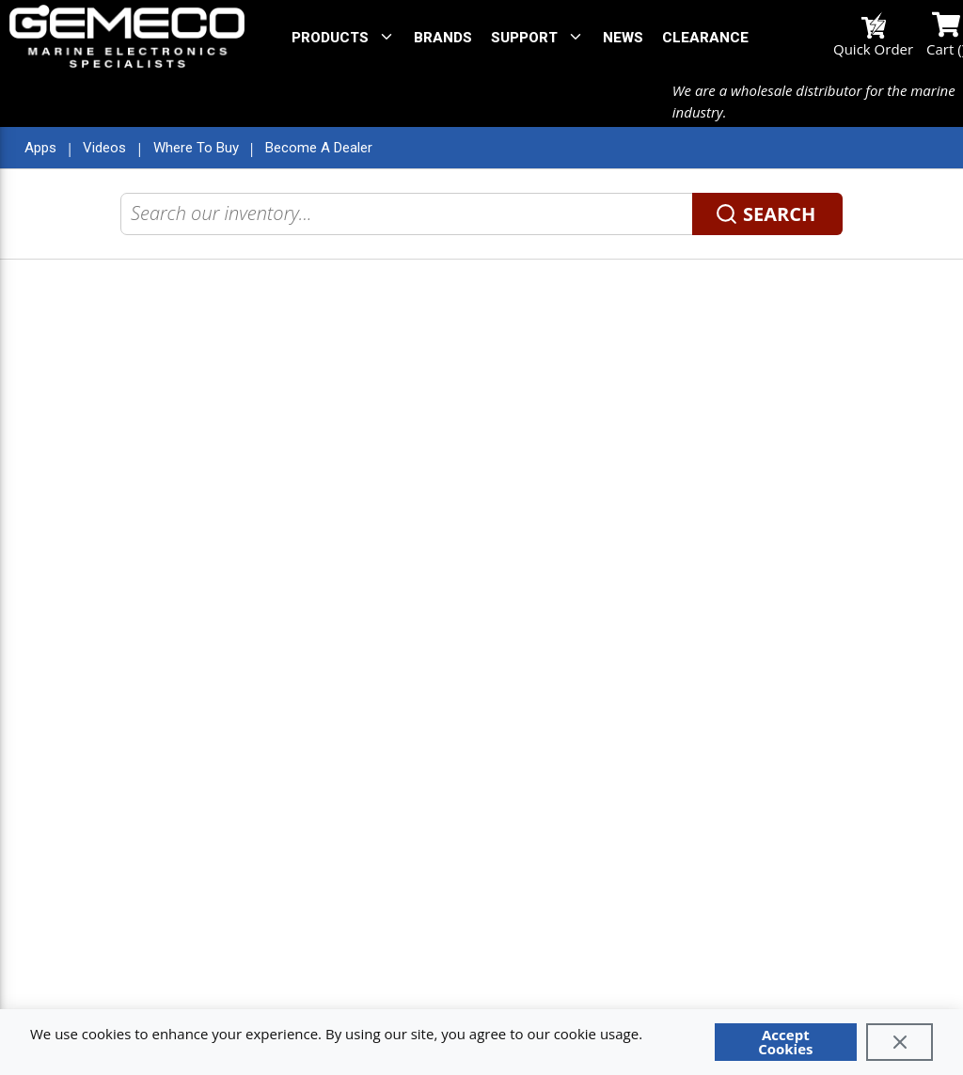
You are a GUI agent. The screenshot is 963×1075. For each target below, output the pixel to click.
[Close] (899, 1042)
